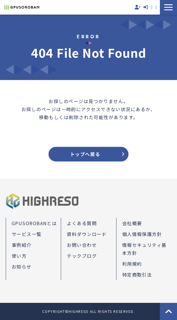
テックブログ (82, 255)
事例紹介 (22, 244)
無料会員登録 (137, 7)
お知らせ (22, 266)
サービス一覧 (27, 234)
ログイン (145, 7)
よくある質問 (82, 223)
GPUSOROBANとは (34, 223)
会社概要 (132, 223)
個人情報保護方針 (142, 234)
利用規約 (132, 263)
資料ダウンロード (156, 7)
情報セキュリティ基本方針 (144, 248)
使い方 (19, 255)
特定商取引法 (137, 274)
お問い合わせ (151, 7)
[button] (168, 7)
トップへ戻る (85, 154)
